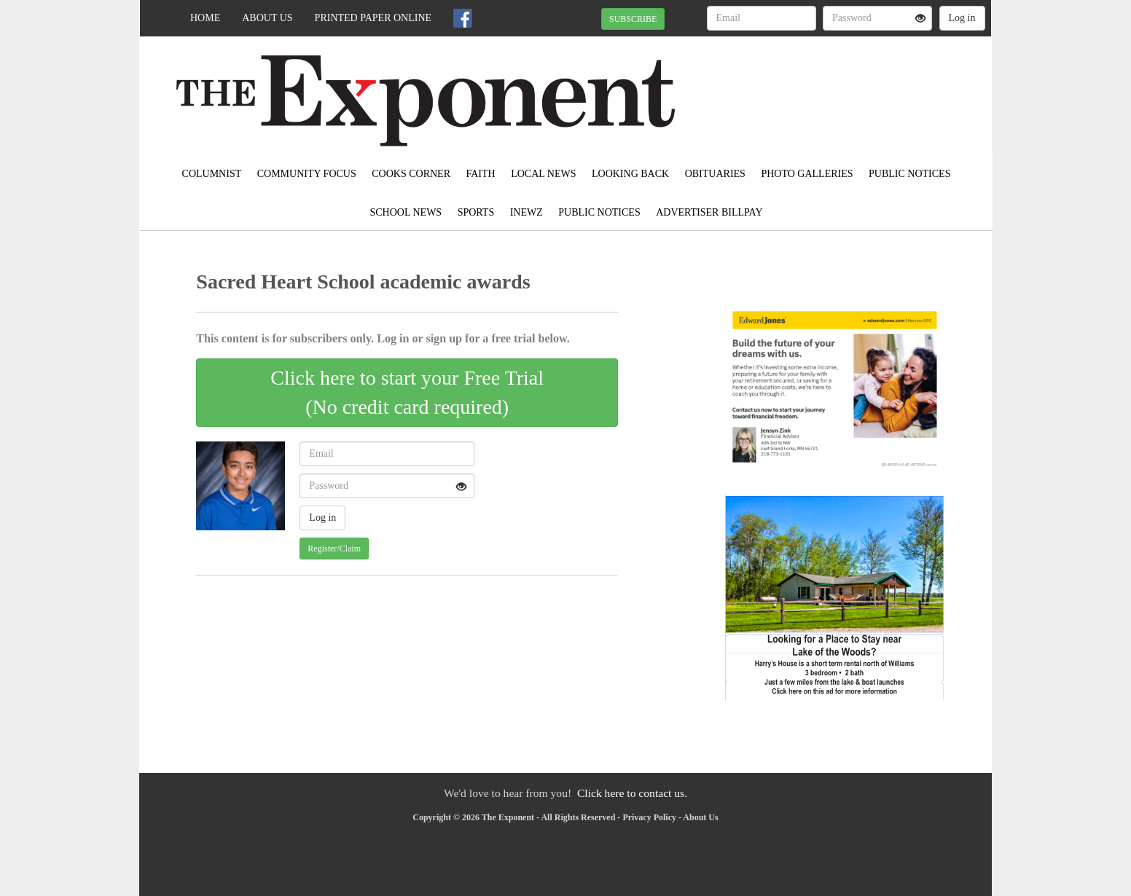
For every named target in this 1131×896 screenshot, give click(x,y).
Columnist (212, 173)
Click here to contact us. (632, 793)
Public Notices (909, 173)
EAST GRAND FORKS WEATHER (858, 87)
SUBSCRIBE (633, 19)
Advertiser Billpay (709, 212)
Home (205, 17)
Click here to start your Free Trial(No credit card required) (407, 392)
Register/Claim (334, 548)
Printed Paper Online (373, 17)
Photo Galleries (807, 173)
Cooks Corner (411, 173)
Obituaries (715, 173)
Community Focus (306, 173)
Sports (476, 212)
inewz (526, 212)
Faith (480, 173)
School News (406, 212)
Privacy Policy (649, 817)
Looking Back (630, 173)
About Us (267, 17)
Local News (543, 173)
